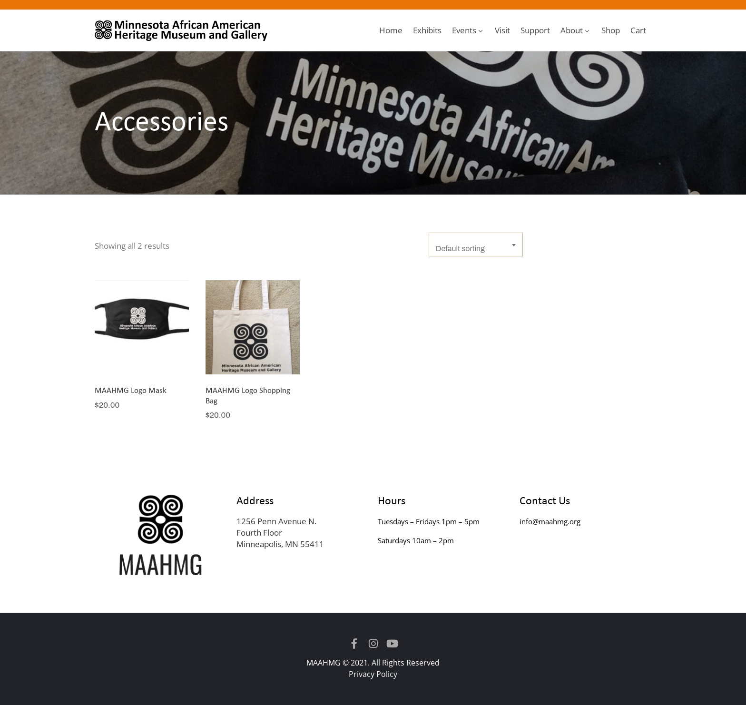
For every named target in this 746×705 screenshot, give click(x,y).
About (575, 30)
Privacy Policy (373, 674)
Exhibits (427, 30)
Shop (610, 30)
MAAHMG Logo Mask (131, 389)
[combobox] (476, 244)
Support (535, 30)
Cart (638, 30)
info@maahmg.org (550, 521)
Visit (502, 30)
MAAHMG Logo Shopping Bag (248, 394)
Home (390, 30)
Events (468, 30)
